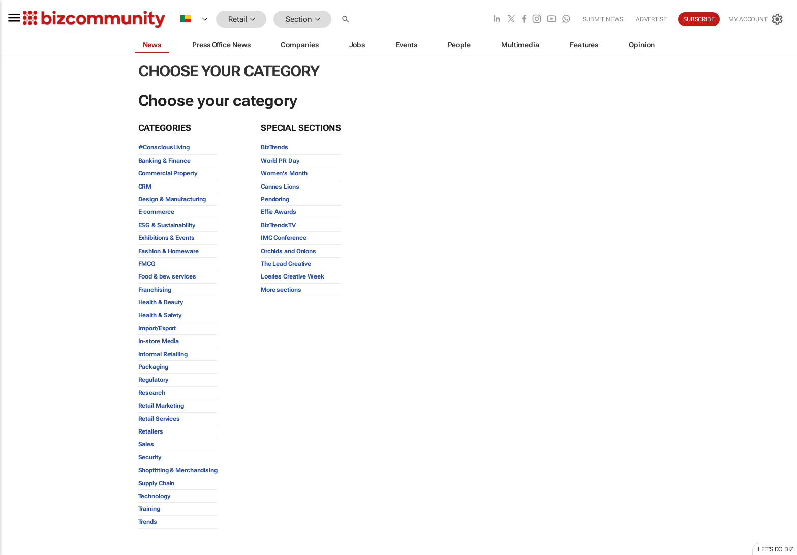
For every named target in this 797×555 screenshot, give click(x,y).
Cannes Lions (280, 186)
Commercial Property (167, 173)
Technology (154, 496)
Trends (147, 522)
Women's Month (284, 173)
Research (151, 392)
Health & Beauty (160, 302)
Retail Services (159, 418)
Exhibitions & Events (166, 237)
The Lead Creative (286, 263)
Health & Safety (160, 315)
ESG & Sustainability (166, 225)
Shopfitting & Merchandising (178, 470)
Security (149, 457)
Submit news (603, 19)
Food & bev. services (167, 276)
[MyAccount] (756, 19)
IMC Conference (283, 237)
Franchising (154, 289)
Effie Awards (278, 211)
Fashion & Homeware (168, 251)
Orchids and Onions (288, 251)
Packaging (153, 367)
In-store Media (158, 341)
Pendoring (275, 199)
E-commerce (156, 211)
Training (149, 508)
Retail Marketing (161, 405)
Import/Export (157, 328)
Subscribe (699, 19)
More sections (281, 289)
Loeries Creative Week (292, 276)
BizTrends (274, 147)
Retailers (150, 431)
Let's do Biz (775, 549)
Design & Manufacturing (172, 199)
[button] (347, 19)
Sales (146, 444)
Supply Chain (156, 483)
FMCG (147, 263)
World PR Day (280, 160)
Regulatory (153, 379)
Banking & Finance (164, 160)
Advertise (651, 19)
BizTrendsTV (278, 225)
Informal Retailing (163, 354)
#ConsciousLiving (164, 147)
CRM (145, 186)
